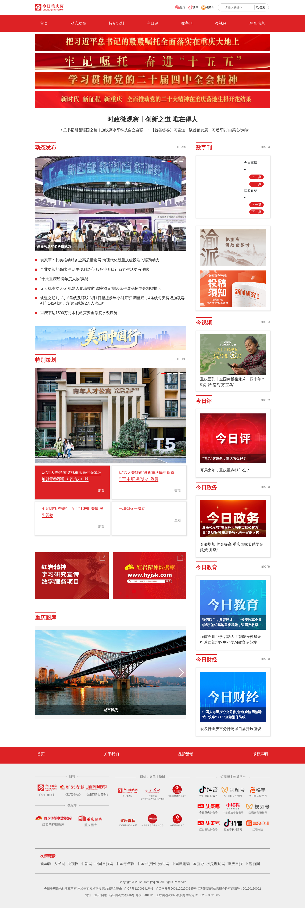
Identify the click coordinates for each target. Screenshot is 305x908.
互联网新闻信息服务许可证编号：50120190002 (229, 888)
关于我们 (111, 754)
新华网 (46, 864)
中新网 (86, 864)
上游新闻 (252, 864)
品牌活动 (186, 754)
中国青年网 (125, 864)
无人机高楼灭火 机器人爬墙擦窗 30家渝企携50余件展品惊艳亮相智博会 (100, 288)
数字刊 (187, 23)
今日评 (152, 23)
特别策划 (116, 23)
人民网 (59, 864)
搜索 (262, 7)
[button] (163, 161)
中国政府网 (181, 864)
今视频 (221, 23)
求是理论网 (215, 864)
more (181, 146)
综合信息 (257, 23)
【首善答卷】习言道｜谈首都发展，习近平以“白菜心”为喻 (200, 130)
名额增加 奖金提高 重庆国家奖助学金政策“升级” (231, 547)
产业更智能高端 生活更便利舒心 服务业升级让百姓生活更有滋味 (94, 269)
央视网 (73, 864)
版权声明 (260, 754)
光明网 (163, 864)
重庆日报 (235, 864)
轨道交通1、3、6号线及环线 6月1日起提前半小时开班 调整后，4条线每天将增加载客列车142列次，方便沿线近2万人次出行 (112, 301)
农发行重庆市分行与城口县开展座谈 (230, 729)
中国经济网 (146, 864)
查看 (101, 490)
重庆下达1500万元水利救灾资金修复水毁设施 (78, 313)
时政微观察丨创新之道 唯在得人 (152, 119)
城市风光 (110, 710)
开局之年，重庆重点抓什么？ (225, 470)
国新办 (198, 864)
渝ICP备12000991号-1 (138, 888)
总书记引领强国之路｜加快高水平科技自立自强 (103, 130)
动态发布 (78, 23)
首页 (44, 23)
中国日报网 (104, 864)
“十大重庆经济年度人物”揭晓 (64, 279)
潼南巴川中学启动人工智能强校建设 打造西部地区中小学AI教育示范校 (230, 640)
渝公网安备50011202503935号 (176, 888)
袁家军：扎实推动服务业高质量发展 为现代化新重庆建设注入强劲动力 (99, 260)
